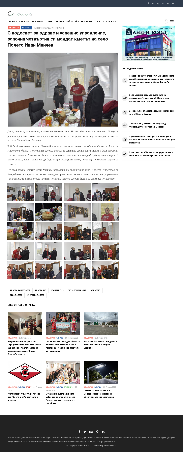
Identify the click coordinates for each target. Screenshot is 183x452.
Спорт (52, 22)
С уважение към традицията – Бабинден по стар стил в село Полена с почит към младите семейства (152, 139)
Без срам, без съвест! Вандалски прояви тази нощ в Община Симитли (152, 112)
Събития (64, 22)
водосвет (95, 290)
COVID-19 (106, 22)
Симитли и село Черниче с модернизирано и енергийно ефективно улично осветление (151, 154)
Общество (26, 22)
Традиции (93, 22)
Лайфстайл (78, 22)
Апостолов (40, 290)
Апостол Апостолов (20, 290)
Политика (40, 22)
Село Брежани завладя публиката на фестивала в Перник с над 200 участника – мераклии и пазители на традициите (150, 98)
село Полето (16, 295)
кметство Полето (35, 295)
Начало (13, 22)
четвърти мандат (77, 290)
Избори (120, 22)
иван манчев (57, 290)
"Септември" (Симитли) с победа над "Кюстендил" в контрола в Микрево (147, 125)
